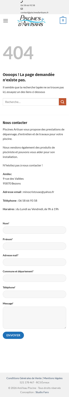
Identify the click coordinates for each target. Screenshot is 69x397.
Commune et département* (18, 271)
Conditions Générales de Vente (24, 378)
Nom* (6, 223)
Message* (8, 303)
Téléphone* (9, 287)
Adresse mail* (11, 255)
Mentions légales (53, 378)
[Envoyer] (62, 101)
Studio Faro (42, 392)
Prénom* (8, 239)
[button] (5, 20)
